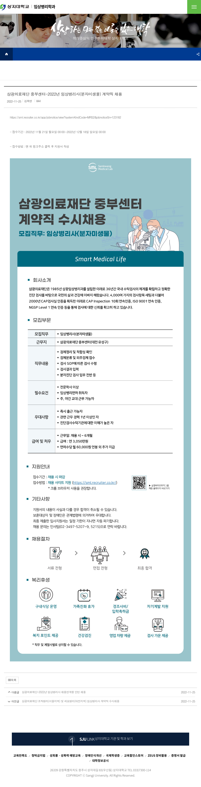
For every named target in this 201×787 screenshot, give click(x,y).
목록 (12, 680)
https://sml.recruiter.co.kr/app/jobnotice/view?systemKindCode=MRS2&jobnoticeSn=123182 (65, 117)
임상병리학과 (27, 7)
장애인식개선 (93, 755)
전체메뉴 (194, 7)
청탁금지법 (38, 755)
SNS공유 (198, 54)
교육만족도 (20, 755)
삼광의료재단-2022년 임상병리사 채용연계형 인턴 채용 (93, 692)
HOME (6, 54)
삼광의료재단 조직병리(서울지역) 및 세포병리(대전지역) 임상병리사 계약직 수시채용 (93, 701)
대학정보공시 (100, 761)
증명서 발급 (178, 755)
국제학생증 (113, 755)
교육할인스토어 (133, 755)
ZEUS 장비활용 (157, 755)
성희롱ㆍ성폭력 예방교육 (65, 755)
